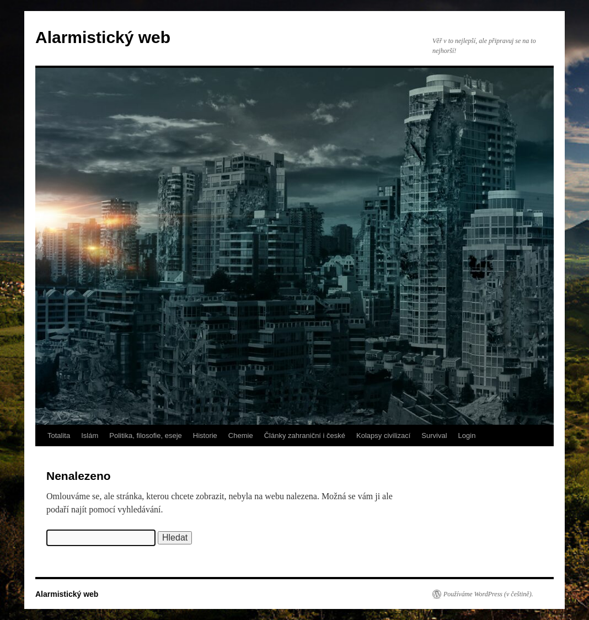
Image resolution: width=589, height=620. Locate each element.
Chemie (240, 435)
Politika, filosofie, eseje (145, 435)
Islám (89, 435)
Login (467, 435)
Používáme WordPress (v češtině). (488, 594)
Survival (434, 435)
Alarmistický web (102, 37)
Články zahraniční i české (304, 435)
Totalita (58, 435)
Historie (205, 435)
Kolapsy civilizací (383, 435)
